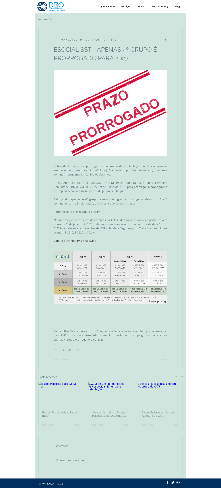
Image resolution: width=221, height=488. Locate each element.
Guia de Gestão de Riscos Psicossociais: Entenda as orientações (108, 414)
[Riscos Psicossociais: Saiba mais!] (61, 394)
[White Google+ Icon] (178, 482)
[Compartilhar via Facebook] (55, 349)
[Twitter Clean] (172, 482)
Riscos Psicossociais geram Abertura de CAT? (159, 414)
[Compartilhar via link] (77, 349)
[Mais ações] (165, 40)
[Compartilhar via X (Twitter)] (62, 349)
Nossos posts (45, 18)
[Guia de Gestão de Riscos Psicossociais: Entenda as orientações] (110, 394)
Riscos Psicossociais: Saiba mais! (59, 414)
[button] (178, 19)
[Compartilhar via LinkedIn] (70, 349)
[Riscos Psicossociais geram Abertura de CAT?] (160, 394)
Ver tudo (178, 376)
